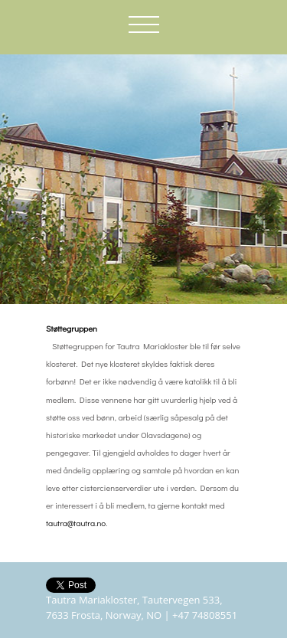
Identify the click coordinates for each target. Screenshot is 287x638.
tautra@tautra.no (76, 522)
